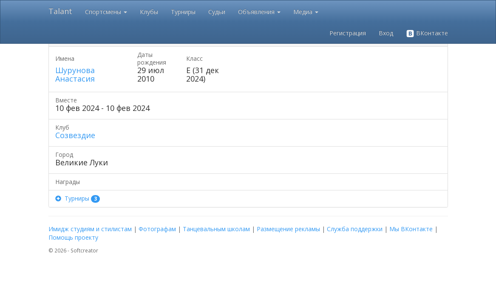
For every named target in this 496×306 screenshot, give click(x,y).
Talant (60, 11)
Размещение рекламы (288, 229)
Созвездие (75, 135)
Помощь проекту (73, 237)
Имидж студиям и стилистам (90, 229)
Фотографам (157, 229)
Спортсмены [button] (106, 12)
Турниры (183, 12)
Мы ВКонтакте (411, 229)
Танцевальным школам (216, 229)
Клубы (149, 12)
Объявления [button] (259, 12)
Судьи (216, 12)
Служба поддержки (355, 229)
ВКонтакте (427, 33)
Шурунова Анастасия (75, 74)
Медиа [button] (305, 12)
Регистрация (347, 33)
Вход (386, 33)
